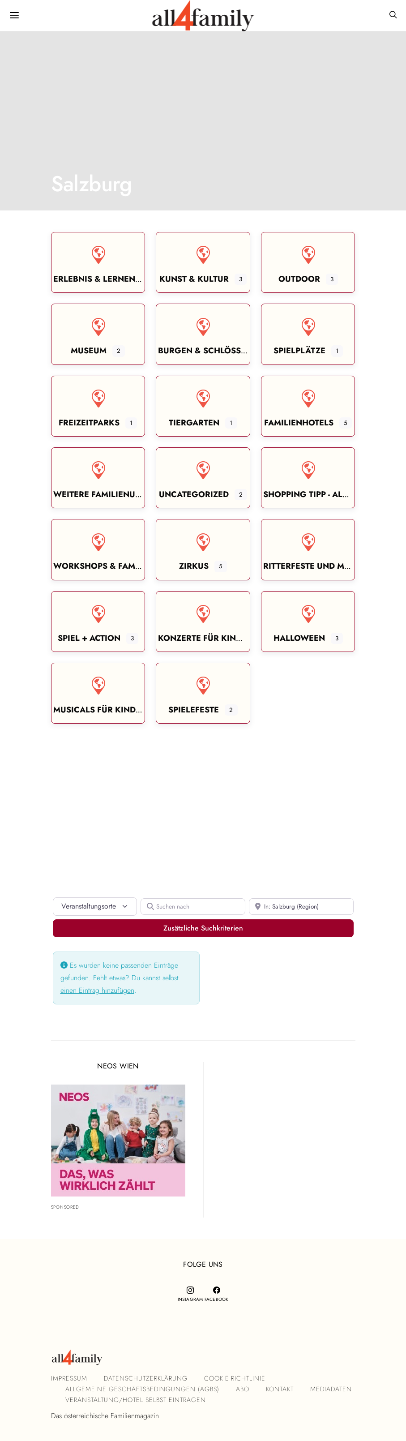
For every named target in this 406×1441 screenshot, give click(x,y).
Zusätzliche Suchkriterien (242, 927)
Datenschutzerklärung (146, 1378)
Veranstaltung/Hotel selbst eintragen (135, 1399)
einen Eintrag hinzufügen (97, 990)
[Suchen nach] (193, 906)
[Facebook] (216, 1294)
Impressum (69, 1378)
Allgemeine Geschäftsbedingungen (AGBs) (142, 1389)
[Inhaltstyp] (95, 906)
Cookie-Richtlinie (234, 1378)
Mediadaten (331, 1389)
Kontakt (280, 1389)
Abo (242, 1389)
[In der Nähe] (301, 906)
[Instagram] (190, 1294)
